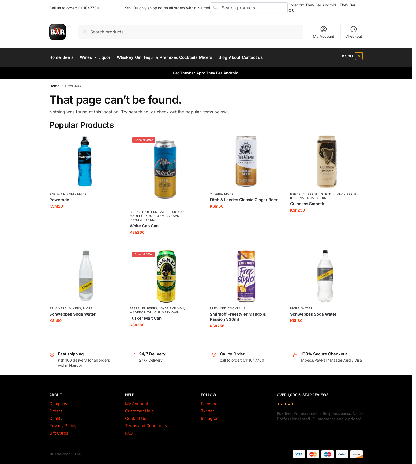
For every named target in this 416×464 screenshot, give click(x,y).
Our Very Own (166, 213)
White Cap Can (144, 222)
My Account (323, 32)
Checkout (353, 32)
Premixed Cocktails (228, 305)
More (82, 191)
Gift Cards (58, 430)
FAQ (129, 430)
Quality (55, 415)
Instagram (210, 415)
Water (307, 305)
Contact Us (135, 415)
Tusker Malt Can (146, 315)
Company (58, 401)
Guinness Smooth (307, 201)
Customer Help (139, 408)
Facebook (210, 401)
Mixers (216, 191)
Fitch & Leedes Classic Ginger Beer (244, 196)
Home (54, 83)
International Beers (338, 191)
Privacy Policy (62, 422)
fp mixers (58, 305)
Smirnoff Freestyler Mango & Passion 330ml (238, 314)
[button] (352, 56)
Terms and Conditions (146, 422)
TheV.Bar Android (222, 70)
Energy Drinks (62, 191)
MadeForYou (141, 213)
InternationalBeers (308, 195)
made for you (171, 209)
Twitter (207, 408)
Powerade (59, 196)
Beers (135, 209)
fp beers (150, 209)
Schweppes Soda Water (72, 311)
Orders (55, 408)
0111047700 (88, 8)
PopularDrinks (143, 217)
